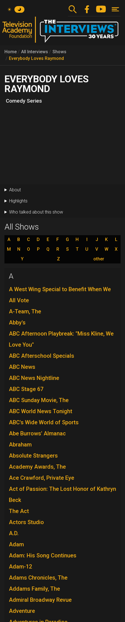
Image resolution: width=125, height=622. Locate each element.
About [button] (15, 189)
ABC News (22, 367)
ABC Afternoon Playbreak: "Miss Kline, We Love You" (61, 339)
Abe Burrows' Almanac (37, 433)
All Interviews (34, 51)
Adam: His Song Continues (42, 555)
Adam (16, 544)
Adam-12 (20, 566)
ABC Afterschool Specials (41, 355)
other (98, 259)
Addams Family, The (34, 588)
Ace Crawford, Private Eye (41, 477)
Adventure (22, 611)
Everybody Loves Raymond (36, 58)
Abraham (20, 444)
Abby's (17, 322)
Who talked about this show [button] (36, 212)
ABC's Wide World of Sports (44, 422)
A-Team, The (25, 311)
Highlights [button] (18, 201)
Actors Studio (26, 522)
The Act (19, 511)
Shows (59, 51)
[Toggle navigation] (115, 9)
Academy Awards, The (37, 466)
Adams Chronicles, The (38, 577)
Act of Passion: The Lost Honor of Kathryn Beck (62, 494)
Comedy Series (24, 101)
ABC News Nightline (34, 378)
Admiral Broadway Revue (40, 599)
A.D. (14, 533)
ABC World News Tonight (40, 411)
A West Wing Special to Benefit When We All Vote (60, 295)
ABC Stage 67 (26, 389)
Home (10, 51)
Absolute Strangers (33, 455)
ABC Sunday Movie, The (39, 400)
